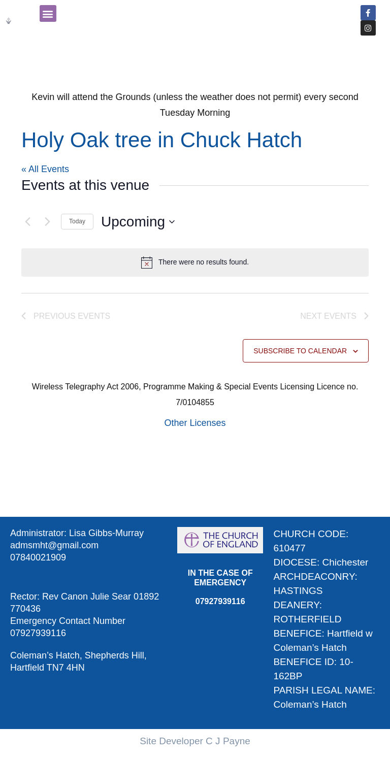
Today (77, 221)
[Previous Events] (27, 222)
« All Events (45, 169)
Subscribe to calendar (300, 351)
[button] (48, 13)
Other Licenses (194, 423)
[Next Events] (47, 222)
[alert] (195, 262)
